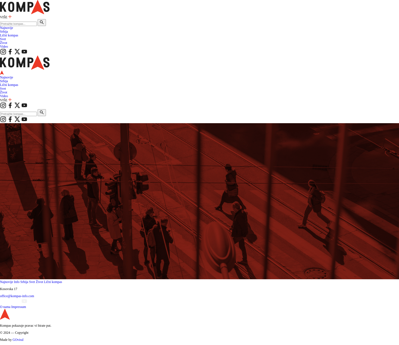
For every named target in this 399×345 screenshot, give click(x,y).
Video (4, 46)
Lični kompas (9, 35)
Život (3, 43)
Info (17, 282)
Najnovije (6, 28)
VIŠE (6, 17)
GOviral (17, 339)
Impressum (18, 307)
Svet (3, 39)
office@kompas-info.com (17, 296)
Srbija (4, 31)
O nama (5, 307)
